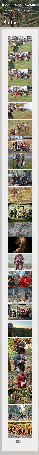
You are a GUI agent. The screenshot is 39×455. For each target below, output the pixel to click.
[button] (34, 4)
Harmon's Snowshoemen (18, 4)
